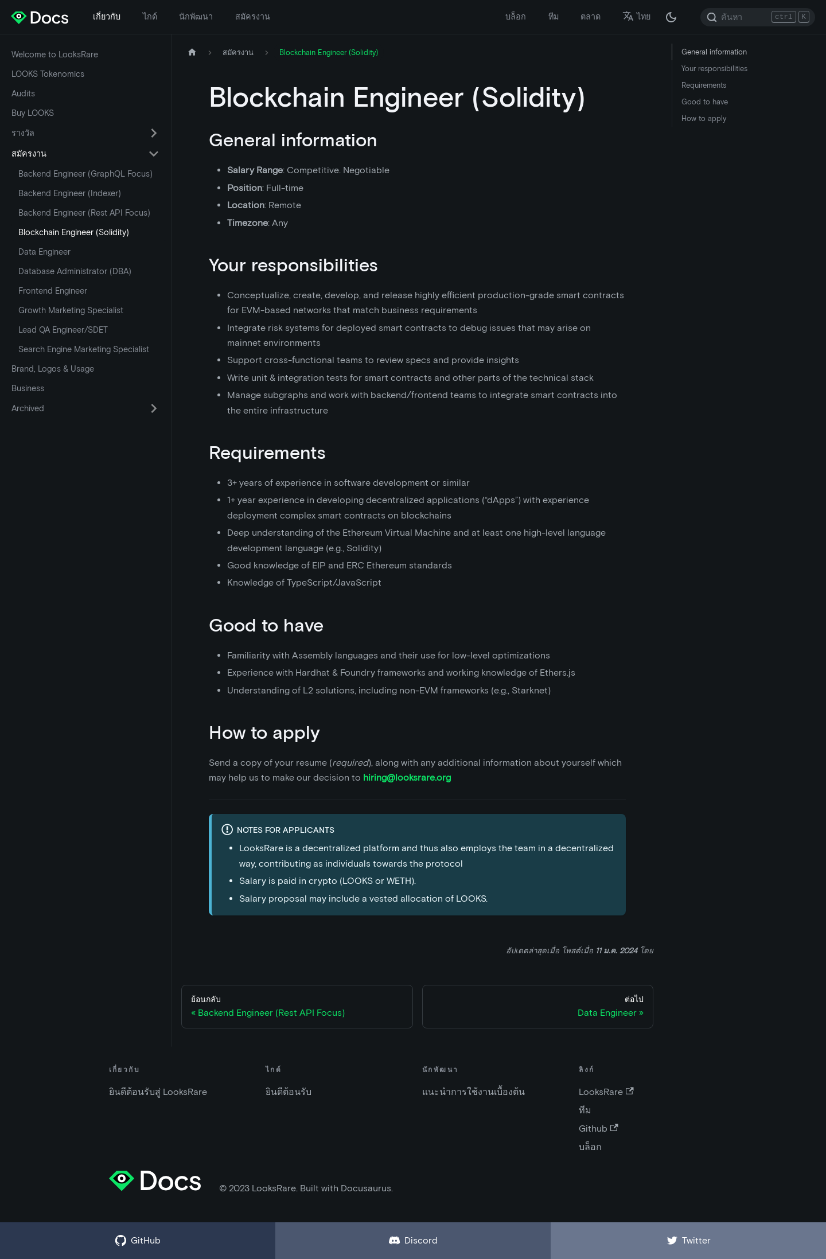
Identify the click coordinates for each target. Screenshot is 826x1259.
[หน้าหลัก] (192, 52)
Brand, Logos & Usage (52, 369)
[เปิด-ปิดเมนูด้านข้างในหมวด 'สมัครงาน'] (153, 154)
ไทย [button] (636, 16)
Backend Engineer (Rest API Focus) (84, 213)
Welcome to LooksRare (54, 54)
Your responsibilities (714, 68)
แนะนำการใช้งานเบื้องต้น (473, 1091)
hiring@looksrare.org (407, 777)
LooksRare (606, 1091)
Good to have (704, 102)
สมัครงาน (252, 16)
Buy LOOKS (32, 113)
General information (714, 52)
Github (598, 1128)
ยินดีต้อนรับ (288, 1091)
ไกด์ (150, 16)
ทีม (553, 16)
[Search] (757, 17)
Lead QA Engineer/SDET (63, 330)
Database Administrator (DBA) (74, 271)
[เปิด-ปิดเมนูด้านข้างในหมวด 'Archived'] (153, 408)
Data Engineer (44, 252)
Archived (27, 408)
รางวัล (22, 133)
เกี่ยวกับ (106, 16)
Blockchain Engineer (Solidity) (73, 232)
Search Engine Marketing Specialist (83, 349)
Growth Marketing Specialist (70, 310)
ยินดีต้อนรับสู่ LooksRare (158, 1091)
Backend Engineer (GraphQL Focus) (85, 174)
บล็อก (515, 16)
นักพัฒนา (196, 16)
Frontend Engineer (52, 291)
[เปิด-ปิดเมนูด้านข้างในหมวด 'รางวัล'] (153, 133)
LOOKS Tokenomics (47, 74)
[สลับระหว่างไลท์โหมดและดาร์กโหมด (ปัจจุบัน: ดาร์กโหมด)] (671, 17)
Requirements (703, 85)
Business (27, 388)
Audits (23, 93)
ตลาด (590, 16)
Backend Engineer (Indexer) (69, 193)
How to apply (703, 118)
